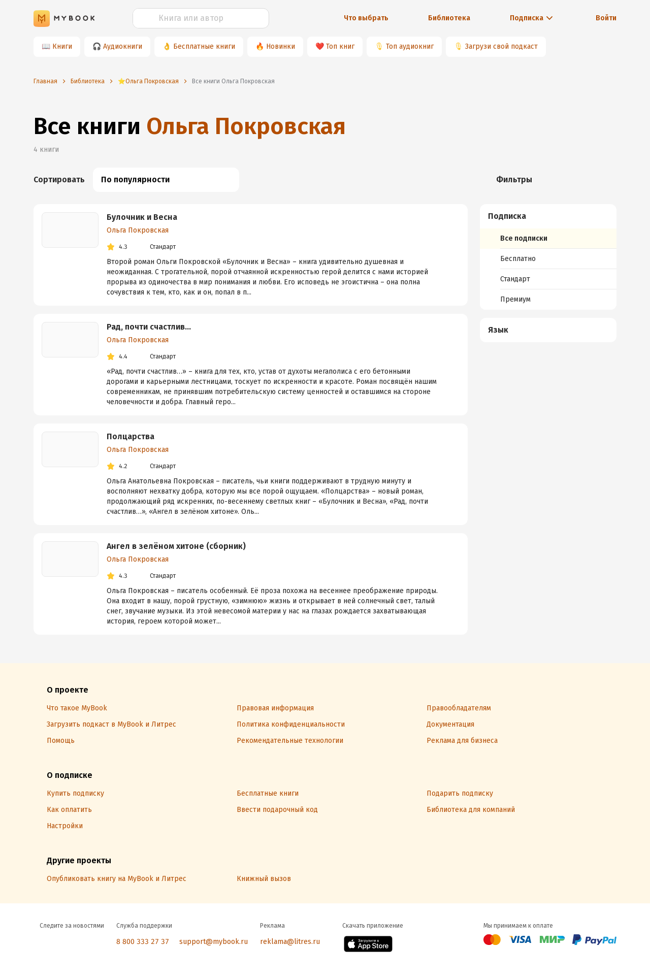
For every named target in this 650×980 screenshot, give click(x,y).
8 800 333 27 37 (142, 941)
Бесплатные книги (204, 46)
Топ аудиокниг (410, 46)
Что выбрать (366, 18)
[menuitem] (548, 257)
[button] (548, 216)
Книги (62, 46)
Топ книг (340, 46)
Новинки (280, 46)
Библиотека (449, 18)
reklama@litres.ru (290, 941)
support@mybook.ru (213, 941)
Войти (606, 18)
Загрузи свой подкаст (501, 46)
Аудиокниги (122, 46)
